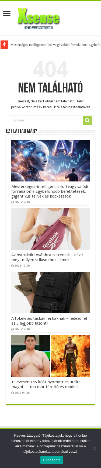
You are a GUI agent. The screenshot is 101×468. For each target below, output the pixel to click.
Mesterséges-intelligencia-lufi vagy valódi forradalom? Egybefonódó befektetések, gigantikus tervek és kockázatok (49, 191)
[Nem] (94, 448)
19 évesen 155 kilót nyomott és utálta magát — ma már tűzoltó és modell (46, 384)
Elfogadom (51, 460)
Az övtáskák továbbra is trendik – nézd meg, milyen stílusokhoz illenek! (47, 257)
